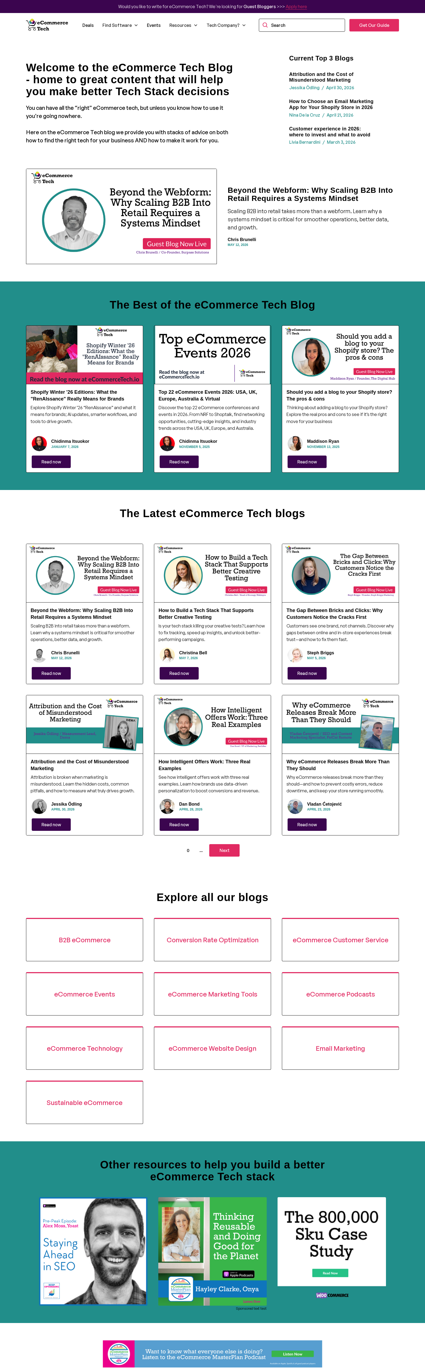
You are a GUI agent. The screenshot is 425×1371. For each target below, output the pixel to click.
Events (154, 25)
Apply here (296, 6)
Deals (88, 25)
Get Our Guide (374, 25)
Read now (51, 462)
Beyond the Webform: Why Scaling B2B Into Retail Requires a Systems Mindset (310, 194)
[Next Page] (224, 850)
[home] (47, 25)
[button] (120, 25)
